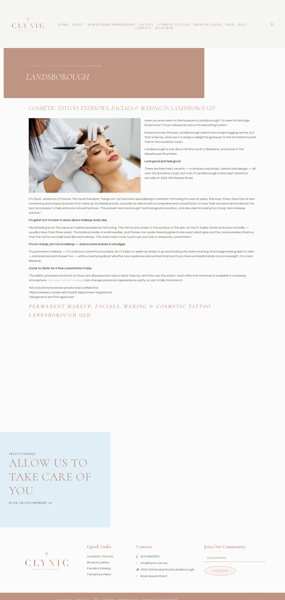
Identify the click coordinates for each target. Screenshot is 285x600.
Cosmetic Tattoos (173, 24)
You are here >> (36, 65)
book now (164, 28)
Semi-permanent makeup (66, 280)
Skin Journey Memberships (111, 24)
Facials (146, 24)
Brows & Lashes (208, 24)
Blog (242, 24)
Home (63, 24)
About (78, 24)
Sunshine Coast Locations (65, 65)
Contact (143, 28)
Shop (229, 24)
